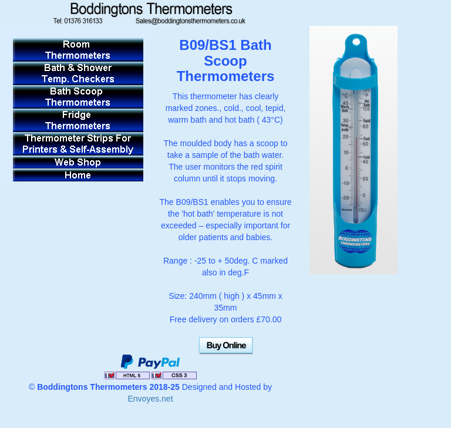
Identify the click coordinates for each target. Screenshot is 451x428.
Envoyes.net (150, 398)
